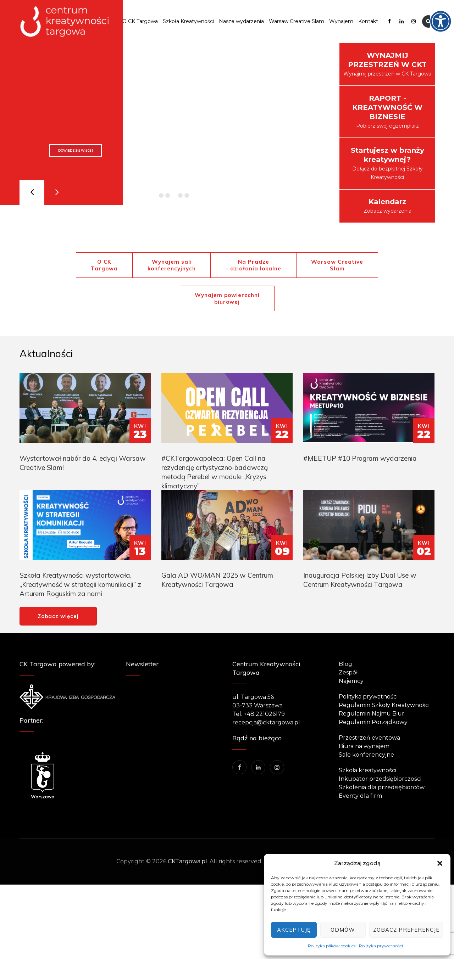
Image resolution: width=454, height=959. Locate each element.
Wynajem (341, 21)
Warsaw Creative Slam (296, 21)
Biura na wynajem (364, 746)
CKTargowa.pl (187, 861)
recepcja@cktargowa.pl (266, 722)
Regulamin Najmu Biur (371, 713)
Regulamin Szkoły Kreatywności (384, 705)
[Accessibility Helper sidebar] (445, 8)
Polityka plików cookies (331, 945)
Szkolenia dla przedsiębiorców (382, 787)
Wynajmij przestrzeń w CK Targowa (387, 64)
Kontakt (368, 21)
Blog (345, 664)
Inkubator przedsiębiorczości (380, 778)
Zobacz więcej (58, 616)
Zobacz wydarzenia (387, 205)
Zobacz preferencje (406, 929)
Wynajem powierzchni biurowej (227, 298)
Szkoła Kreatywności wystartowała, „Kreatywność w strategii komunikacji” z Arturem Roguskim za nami (80, 584)
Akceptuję (294, 929)
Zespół (348, 672)
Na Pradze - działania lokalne (253, 265)
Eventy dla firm (360, 795)
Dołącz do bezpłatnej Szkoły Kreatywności (387, 163)
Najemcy (351, 681)
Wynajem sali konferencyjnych (172, 265)
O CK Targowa (140, 21)
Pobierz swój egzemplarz (387, 111)
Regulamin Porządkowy (373, 722)
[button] (439, 863)
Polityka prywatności (381, 945)
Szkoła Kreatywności (188, 21)
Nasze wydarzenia (241, 21)
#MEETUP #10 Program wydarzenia (360, 458)
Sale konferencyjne (366, 754)
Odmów (343, 929)
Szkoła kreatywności (367, 770)
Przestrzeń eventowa (369, 737)
